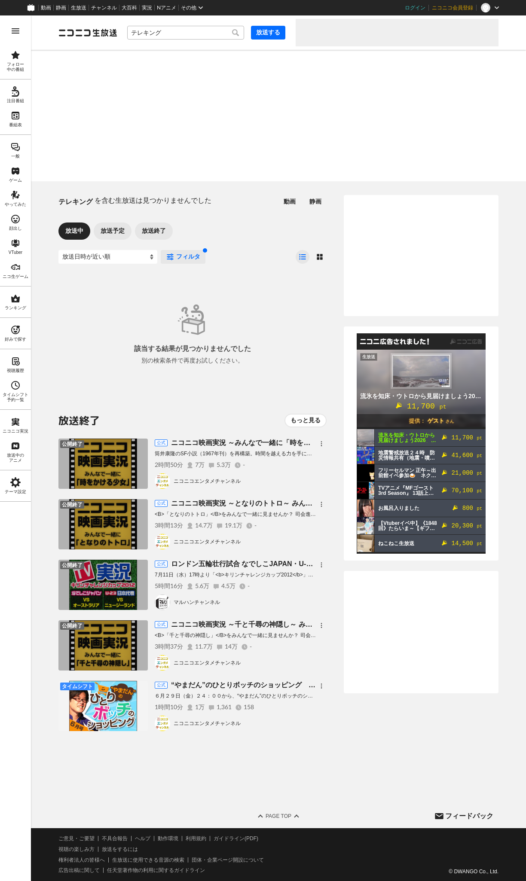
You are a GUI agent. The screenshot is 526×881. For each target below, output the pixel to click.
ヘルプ (142, 838)
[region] (15, 448)
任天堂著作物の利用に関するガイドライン (156, 870)
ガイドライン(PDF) (236, 838)
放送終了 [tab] (154, 230)
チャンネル (104, 7)
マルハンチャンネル (197, 602)
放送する (268, 32)
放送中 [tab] (74, 230)
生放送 (78, 7)
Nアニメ (166, 7)
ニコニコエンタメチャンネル (207, 481)
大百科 (129, 7)
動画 (46, 7)
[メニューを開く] (15, 31)
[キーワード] (185, 33)
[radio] (302, 257)
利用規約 (196, 838)
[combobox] (185, 33)
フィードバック (469, 816)
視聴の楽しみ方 (76, 849)
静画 (61, 7)
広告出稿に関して (79, 870)
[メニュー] (321, 444)
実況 (147, 7)
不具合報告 (115, 838)
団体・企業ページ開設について (228, 860)
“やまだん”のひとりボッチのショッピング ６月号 (250, 685)
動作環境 (168, 838)
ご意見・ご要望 (76, 838)
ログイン (415, 7)
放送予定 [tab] (113, 230)
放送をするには (120, 849)
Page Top (278, 816)
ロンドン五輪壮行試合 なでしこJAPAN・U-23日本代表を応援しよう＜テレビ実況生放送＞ (311, 563)
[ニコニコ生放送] (87, 33)
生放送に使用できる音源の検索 (148, 860)
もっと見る (306, 420)
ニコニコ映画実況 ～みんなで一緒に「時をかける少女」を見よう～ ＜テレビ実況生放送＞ (310, 442)
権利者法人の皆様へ (81, 860)
